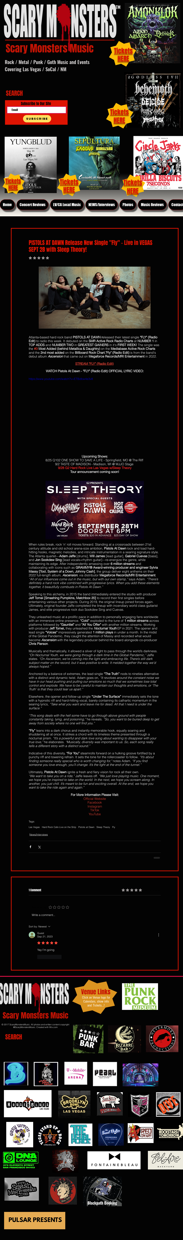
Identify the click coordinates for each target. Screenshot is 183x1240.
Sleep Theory (103, 827)
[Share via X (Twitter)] (39, 846)
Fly (113, 827)
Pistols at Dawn (86, 827)
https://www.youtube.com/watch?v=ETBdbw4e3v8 (61, 379)
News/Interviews (38, 834)
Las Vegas (34, 827)
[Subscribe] (37, 118)
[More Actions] (158, 935)
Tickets (119, 112)
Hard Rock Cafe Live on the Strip (59, 827)
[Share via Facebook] (30, 846)
